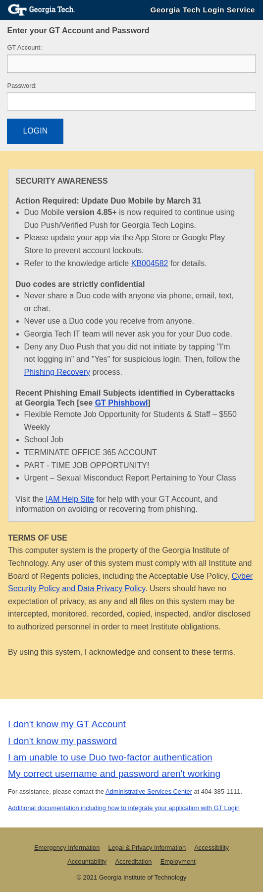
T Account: (24, 47)
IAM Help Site (70, 499)
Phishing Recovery (57, 372)
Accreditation (133, 861)
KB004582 (149, 263)
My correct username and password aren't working (114, 773)
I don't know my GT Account (67, 724)
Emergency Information (67, 847)
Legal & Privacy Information (147, 847)
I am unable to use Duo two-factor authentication (110, 757)
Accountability (86, 861)
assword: (22, 85)
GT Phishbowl (121, 403)
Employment (178, 861)
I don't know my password (62, 741)
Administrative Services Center (148, 791)
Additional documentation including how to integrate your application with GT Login (124, 808)
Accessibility (211, 847)
